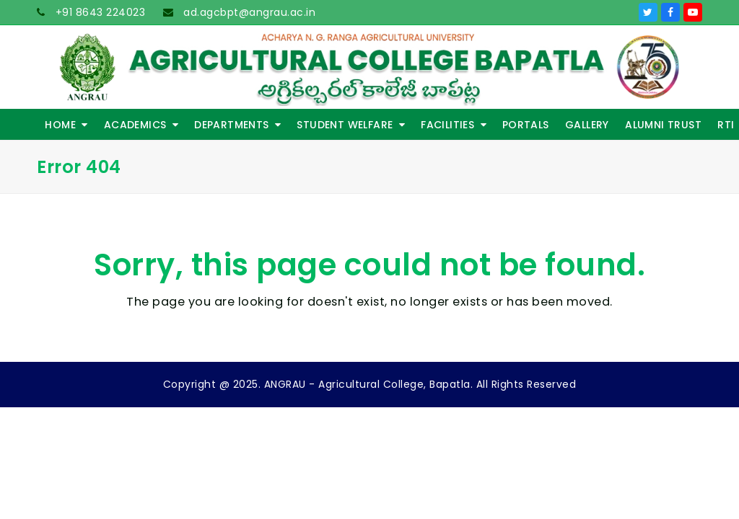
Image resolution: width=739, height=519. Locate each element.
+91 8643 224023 (98, 12)
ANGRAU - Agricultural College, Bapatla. (368, 384)
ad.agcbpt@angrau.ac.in (248, 12)
